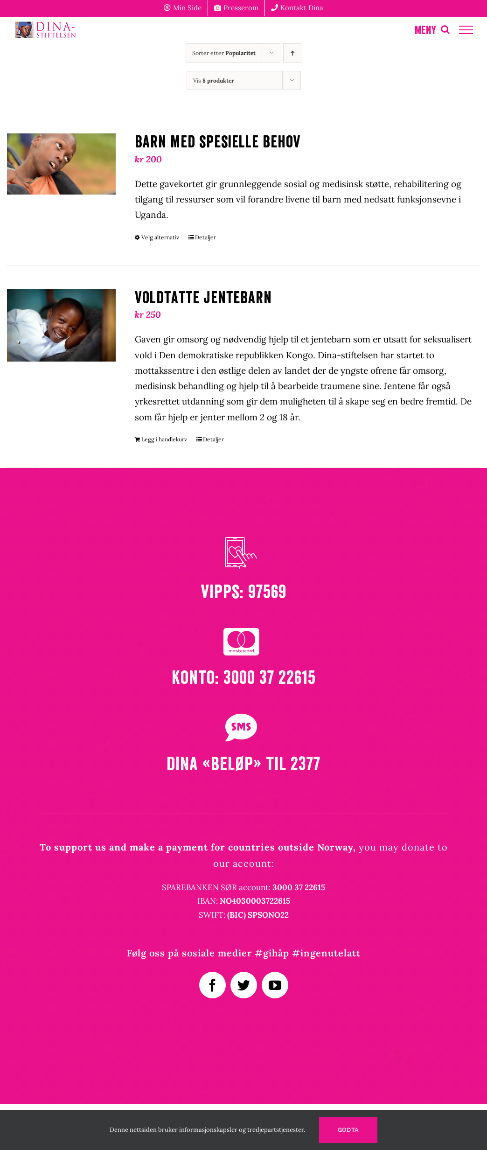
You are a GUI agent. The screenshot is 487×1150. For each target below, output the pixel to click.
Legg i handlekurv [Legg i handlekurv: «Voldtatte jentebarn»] (164, 439)
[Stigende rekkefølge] (292, 53)
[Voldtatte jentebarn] (61, 325)
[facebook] (212, 985)
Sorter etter (224, 52)
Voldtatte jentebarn (203, 298)
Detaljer (205, 237)
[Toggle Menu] (466, 30)
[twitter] (243, 985)
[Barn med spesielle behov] (61, 164)
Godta (348, 1129)
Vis (213, 80)
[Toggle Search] (445, 29)
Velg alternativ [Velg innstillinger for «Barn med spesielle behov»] (160, 237)
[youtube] (275, 985)
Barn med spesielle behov (218, 142)
